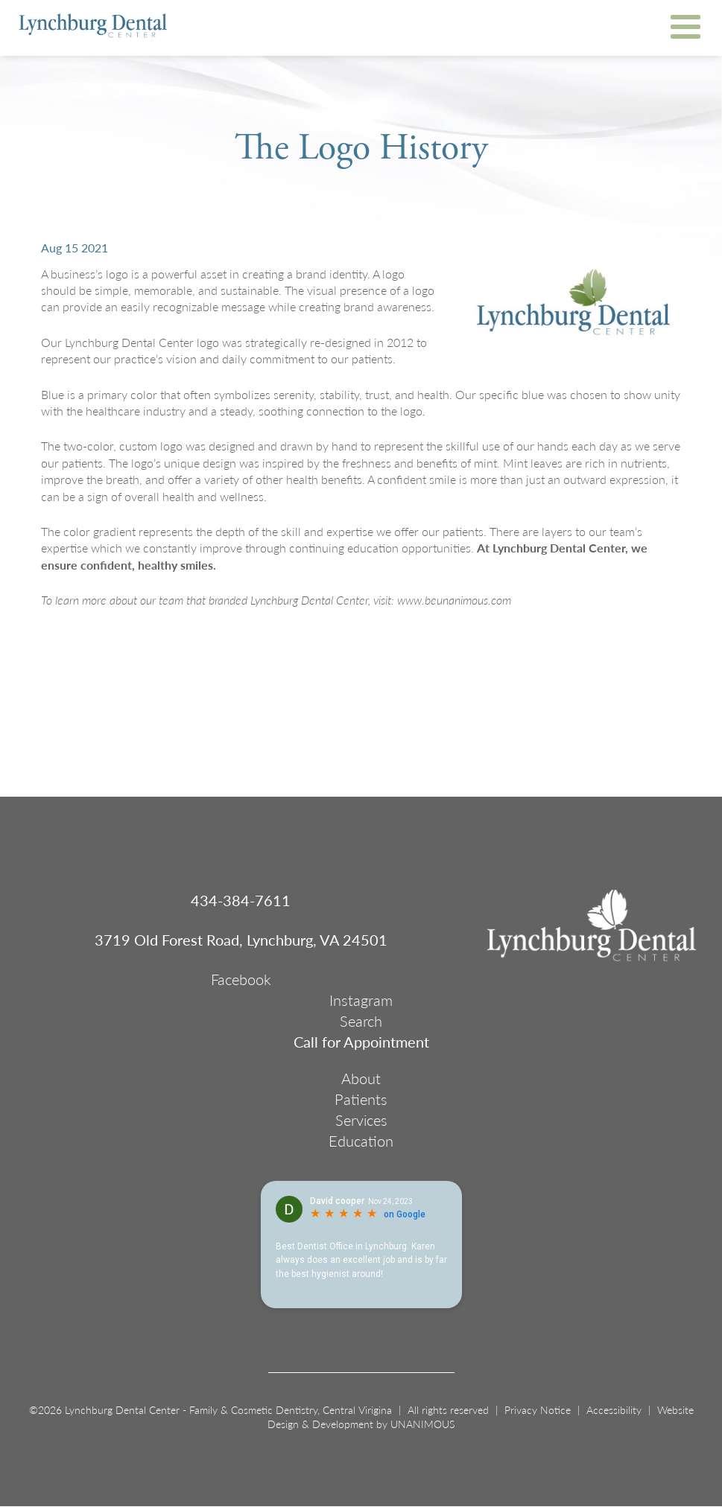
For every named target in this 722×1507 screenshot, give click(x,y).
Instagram (361, 1000)
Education (361, 1140)
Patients (361, 1099)
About (361, 1078)
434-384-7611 (241, 900)
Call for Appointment (361, 1041)
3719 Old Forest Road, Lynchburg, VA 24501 (241, 939)
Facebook (241, 979)
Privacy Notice (537, 1409)
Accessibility (614, 1409)
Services (361, 1119)
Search (361, 1020)
